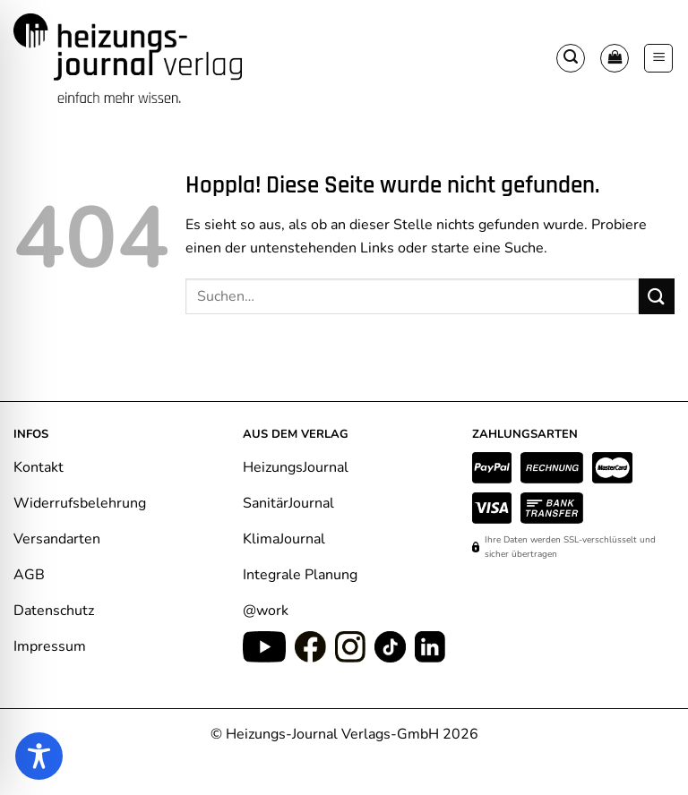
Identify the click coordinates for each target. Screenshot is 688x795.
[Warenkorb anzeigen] (614, 58)
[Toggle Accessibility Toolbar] (38, 756)
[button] (570, 58)
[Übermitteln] (657, 295)
